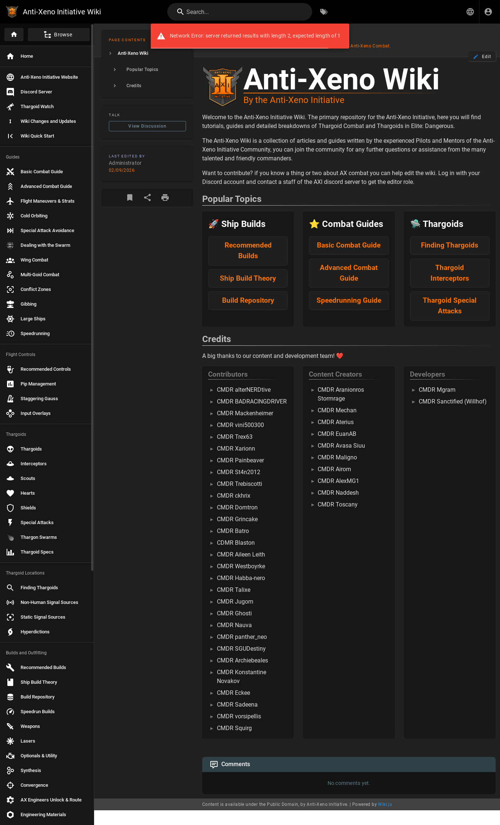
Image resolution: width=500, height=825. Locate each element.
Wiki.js (385, 804)
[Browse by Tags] (324, 12)
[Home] (14, 34)
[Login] (488, 12)
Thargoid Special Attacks (449, 305)
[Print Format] (165, 197)
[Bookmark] (130, 197)
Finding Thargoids (449, 245)
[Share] (147, 197)
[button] (470, 12)
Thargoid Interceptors (450, 272)
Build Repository (248, 300)
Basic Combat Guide (349, 245)
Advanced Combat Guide (349, 272)
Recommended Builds (248, 250)
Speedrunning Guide (349, 300)
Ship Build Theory (248, 278)
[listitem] (147, 53)
